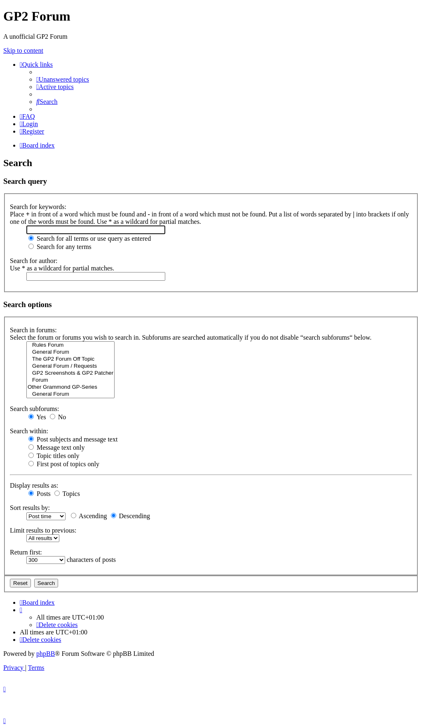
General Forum (70, 352)
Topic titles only (53, 455)
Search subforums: (34, 408)
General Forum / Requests (70, 366)
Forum (70, 380)
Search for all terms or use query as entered (89, 238)
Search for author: (34, 260)
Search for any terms (59, 246)
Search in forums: (33, 329)
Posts (39, 493)
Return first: (26, 552)
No (58, 416)
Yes (37, 416)
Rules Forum (70, 345)
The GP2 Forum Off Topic (70, 359)
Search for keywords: (38, 206)
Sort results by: (30, 507)
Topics (67, 493)
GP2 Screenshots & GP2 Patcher (70, 373)
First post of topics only (63, 463)
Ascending (89, 515)
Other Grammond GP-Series (70, 387)
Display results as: (34, 485)
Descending (130, 515)
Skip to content (23, 50)
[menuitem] (62, 79)
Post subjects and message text (72, 439)
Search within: (29, 430)
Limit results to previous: (43, 530)
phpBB (45, 653)
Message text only (56, 447)
